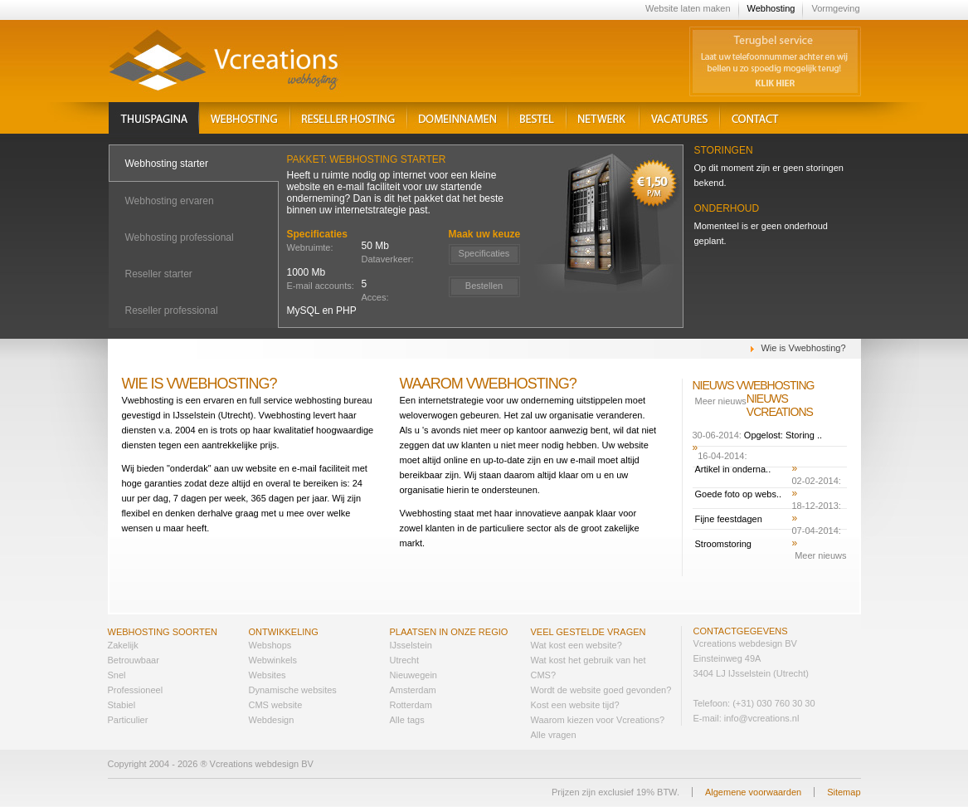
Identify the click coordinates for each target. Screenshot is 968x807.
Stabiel (122, 705)
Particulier (128, 720)
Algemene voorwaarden (753, 792)
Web (258, 645)
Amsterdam (413, 690)
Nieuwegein (413, 675)
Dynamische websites (293, 690)
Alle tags (407, 720)
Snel (117, 675)
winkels (282, 660)
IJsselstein (411, 645)
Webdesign (271, 720)
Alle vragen (553, 735)
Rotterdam (411, 705)
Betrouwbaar (133, 660)
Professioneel (135, 690)
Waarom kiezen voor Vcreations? (598, 720)
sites (276, 675)
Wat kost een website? (576, 645)
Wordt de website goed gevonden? (601, 690)
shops (279, 645)
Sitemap (843, 792)
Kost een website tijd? (575, 705)
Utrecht (404, 660)
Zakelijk (123, 645)
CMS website (276, 705)
